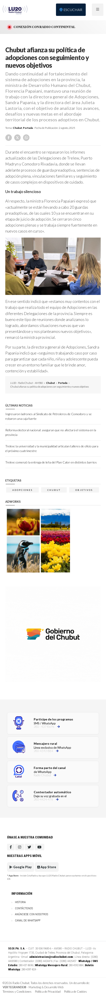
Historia (20, 902)
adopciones (22, 490)
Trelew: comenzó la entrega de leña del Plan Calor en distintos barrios (51, 462)
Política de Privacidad (48, 991)
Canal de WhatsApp (27, 920)
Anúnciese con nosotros (31, 914)
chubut (54, 490)
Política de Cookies (75, 991)
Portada (28, 127)
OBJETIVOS (84, 490)
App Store (46, 867)
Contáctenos (24, 908)
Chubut (17, 127)
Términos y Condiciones (17, 991)
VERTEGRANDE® (14, 987)
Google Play (20, 867)
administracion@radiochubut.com (51, 956)
